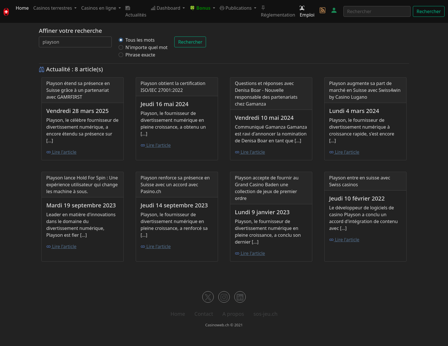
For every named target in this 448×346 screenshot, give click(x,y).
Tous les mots (140, 40)
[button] (202, 8)
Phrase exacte (140, 55)
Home (22, 8)
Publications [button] (236, 8)
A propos (233, 313)
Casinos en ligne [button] (99, 8)
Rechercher (429, 11)
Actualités (135, 11)
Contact (204, 313)
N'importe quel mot (146, 47)
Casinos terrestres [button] (53, 8)
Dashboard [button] (166, 8)
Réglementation (278, 11)
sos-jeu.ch (265, 313)
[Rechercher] (377, 11)
